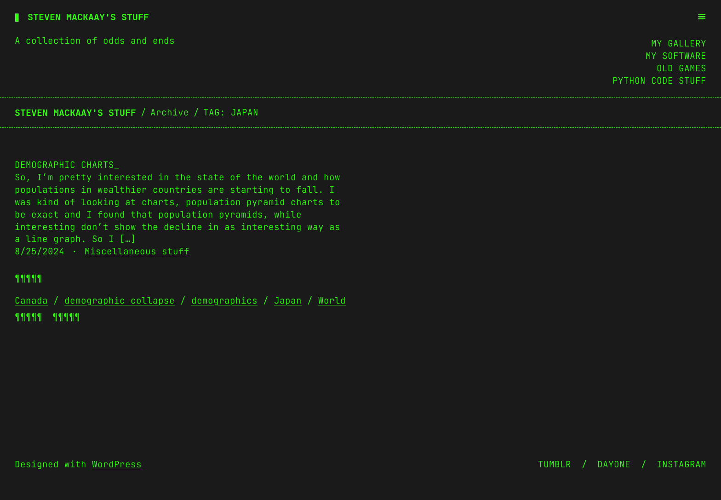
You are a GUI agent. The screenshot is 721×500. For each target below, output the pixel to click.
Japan (288, 300)
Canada (31, 300)
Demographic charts (64, 165)
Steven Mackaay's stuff (88, 17)
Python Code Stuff (659, 80)
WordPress (117, 464)
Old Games (681, 68)
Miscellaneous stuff (137, 251)
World (332, 300)
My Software (676, 56)
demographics (224, 300)
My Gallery (678, 43)
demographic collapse (119, 300)
